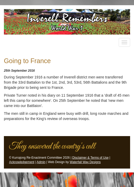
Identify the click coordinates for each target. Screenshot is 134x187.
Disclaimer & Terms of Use (90, 157)
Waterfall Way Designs (85, 162)
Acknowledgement (21, 162)
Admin (41, 162)
